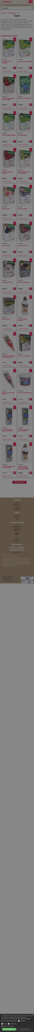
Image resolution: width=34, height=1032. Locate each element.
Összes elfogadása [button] (9, 1029)
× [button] (32, 1015)
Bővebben (28, 1018)
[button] (2, 1020)
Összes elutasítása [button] (24, 1029)
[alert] (17, 516)
